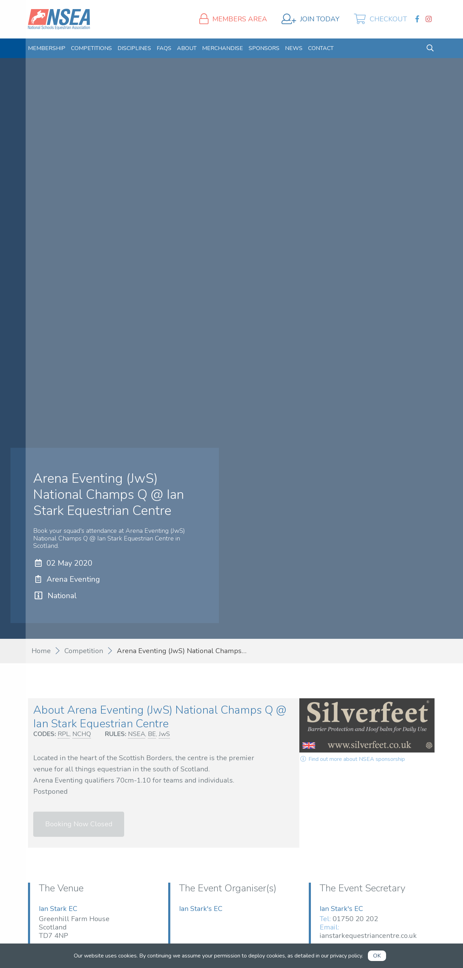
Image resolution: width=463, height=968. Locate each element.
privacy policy (346, 956)
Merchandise (222, 48)
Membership (46, 48)
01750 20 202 (355, 919)
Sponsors (264, 48)
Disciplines (134, 48)
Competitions (91, 48)
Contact (321, 48)
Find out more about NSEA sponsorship (352, 759)
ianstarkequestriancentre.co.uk (368, 935)
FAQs (164, 48)
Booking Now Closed (79, 824)
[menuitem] (46, 48)
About (187, 48)
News (293, 48)
